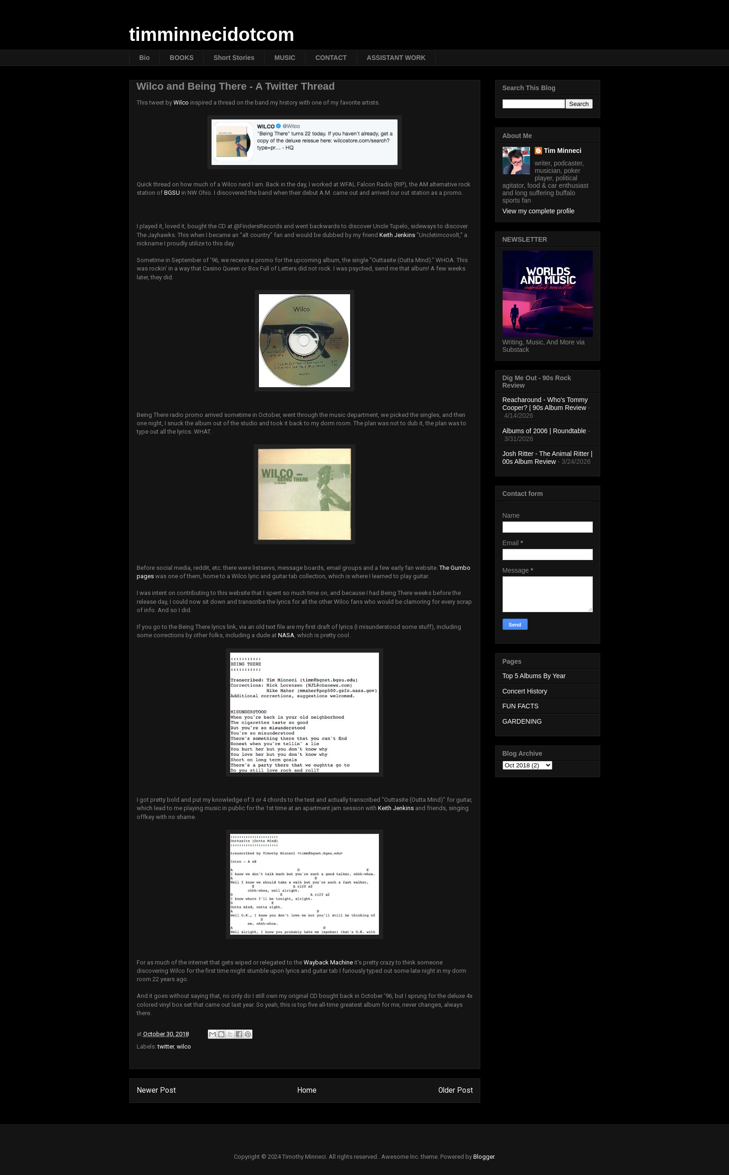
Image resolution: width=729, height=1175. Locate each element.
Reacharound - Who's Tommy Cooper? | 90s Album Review (545, 403)
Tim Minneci (563, 150)
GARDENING (522, 721)
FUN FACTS (521, 706)
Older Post (455, 1090)
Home (307, 1090)
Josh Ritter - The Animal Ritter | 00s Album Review (548, 457)
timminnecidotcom (212, 34)
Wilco (181, 102)
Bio (144, 57)
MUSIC (284, 57)
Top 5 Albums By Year (534, 676)
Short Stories (233, 57)
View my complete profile (539, 211)
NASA (286, 635)
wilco (184, 1046)
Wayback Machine (328, 962)
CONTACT (330, 57)
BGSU (172, 192)
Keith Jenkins (397, 234)
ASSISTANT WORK (396, 57)
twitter (166, 1046)
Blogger (483, 1156)
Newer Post (156, 1090)
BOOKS (181, 57)
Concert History (525, 691)
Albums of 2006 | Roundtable (544, 431)
